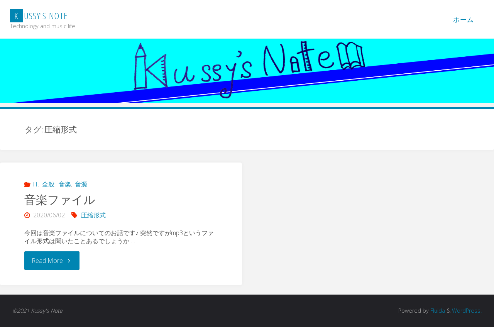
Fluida (437, 310)
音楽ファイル (59, 199)
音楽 (65, 184)
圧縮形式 (93, 215)
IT (35, 184)
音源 (81, 184)
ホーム (463, 19)
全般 (48, 184)
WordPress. (467, 310)
